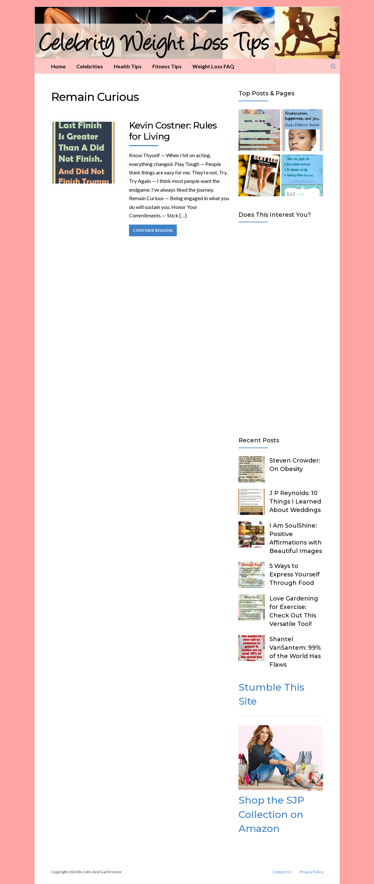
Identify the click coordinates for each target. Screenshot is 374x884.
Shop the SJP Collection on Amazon (271, 814)
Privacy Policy (311, 872)
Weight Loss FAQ (213, 66)
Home (58, 66)
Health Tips (128, 66)
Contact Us (281, 872)
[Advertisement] (281, 328)
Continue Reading (153, 230)
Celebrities (89, 66)
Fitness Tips (167, 66)
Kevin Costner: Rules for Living (173, 131)
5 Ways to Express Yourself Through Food (294, 574)
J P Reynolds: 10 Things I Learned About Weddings (295, 502)
